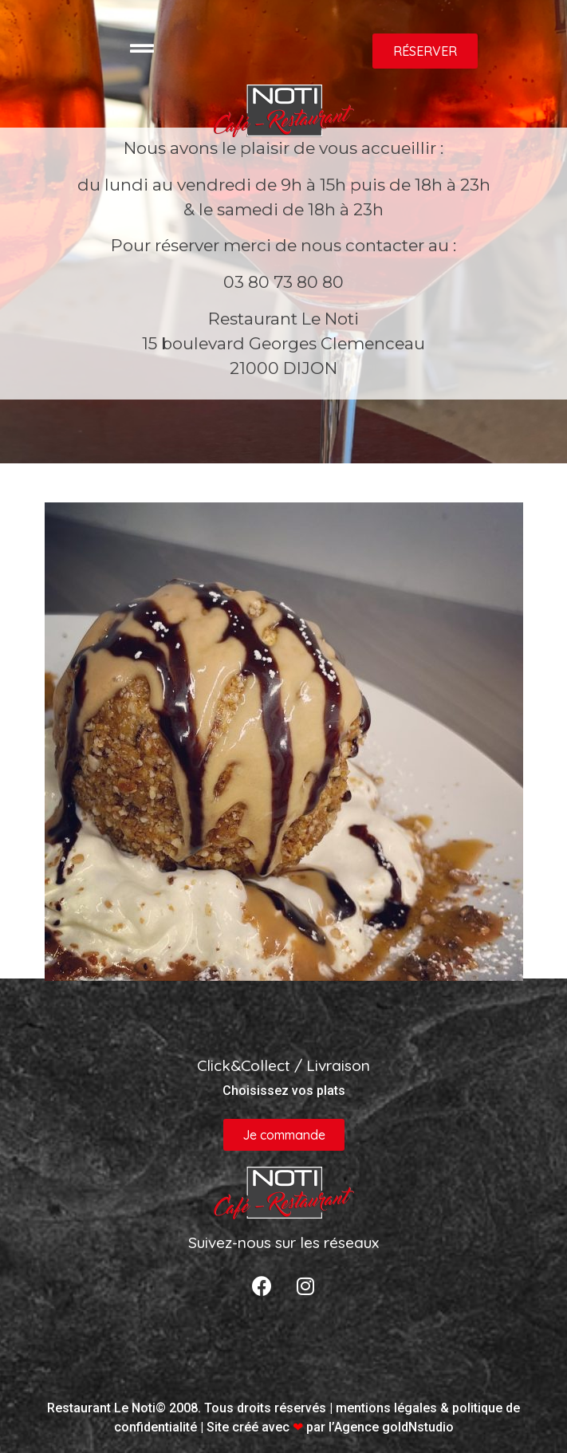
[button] (425, 51)
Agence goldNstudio (394, 1427)
